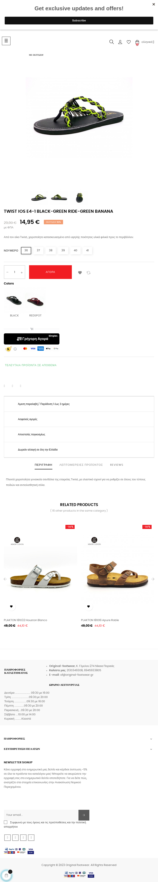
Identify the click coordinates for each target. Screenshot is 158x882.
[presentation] (36, 801)
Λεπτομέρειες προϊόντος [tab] (81, 465)
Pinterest (23, 386)
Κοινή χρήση (7, 386)
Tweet (15, 386)
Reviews (116, 465)
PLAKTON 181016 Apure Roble (100, 620)
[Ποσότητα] (14, 272)
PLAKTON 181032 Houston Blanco (25, 620)
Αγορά (50, 272)
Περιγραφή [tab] (43, 465)
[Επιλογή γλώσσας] (148, 42)
